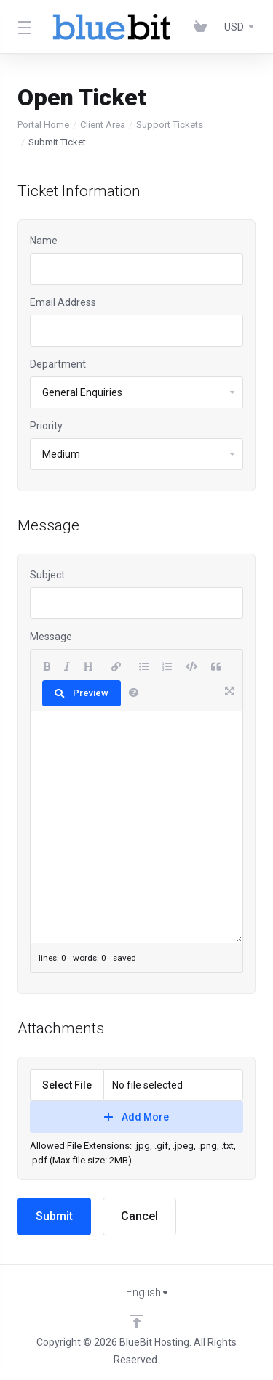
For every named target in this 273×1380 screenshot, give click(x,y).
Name (44, 240)
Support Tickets (169, 124)
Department (58, 364)
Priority (46, 426)
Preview (81, 692)
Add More (136, 1117)
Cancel (139, 1216)
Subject (47, 575)
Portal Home (43, 124)
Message (51, 636)
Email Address (63, 302)
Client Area (102, 124)
